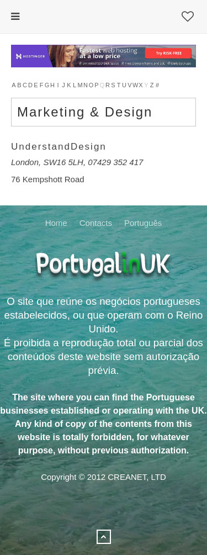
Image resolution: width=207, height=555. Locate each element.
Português (143, 223)
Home (56, 223)
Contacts (95, 223)
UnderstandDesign (59, 146)
